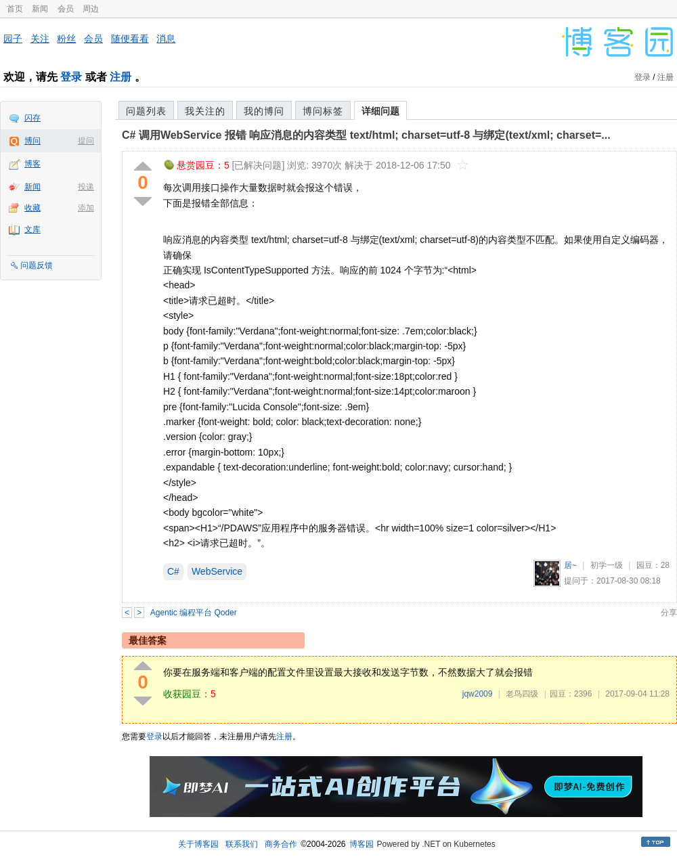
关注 (39, 38)
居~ (570, 565)
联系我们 (241, 844)
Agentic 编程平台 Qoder (193, 612)
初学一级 (606, 565)
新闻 (40, 9)
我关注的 (205, 111)
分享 (669, 612)
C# (173, 571)
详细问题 (380, 111)
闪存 (32, 118)
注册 (120, 77)
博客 (32, 164)
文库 (32, 229)
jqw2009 (477, 694)
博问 (32, 141)
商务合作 (281, 844)
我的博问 (264, 111)
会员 (66, 9)
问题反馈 (36, 265)
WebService (217, 571)
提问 (86, 141)
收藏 (32, 208)
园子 (12, 38)
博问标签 (323, 111)
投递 (86, 187)
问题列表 (146, 111)
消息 (165, 38)
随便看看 (130, 38)
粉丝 (66, 38)
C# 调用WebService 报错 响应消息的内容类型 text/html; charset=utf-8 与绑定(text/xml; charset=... (366, 135)
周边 (91, 9)
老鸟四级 (522, 694)
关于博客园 (198, 844)
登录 (71, 77)
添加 (86, 208)
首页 (15, 9)
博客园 (361, 844)
